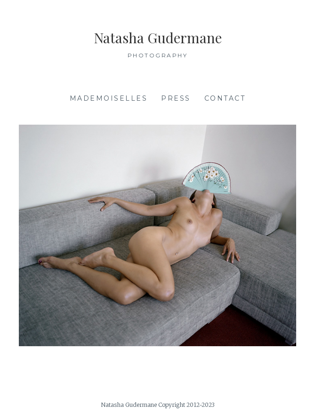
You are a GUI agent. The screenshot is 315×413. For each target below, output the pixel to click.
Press (176, 98)
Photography (158, 55)
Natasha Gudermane (158, 37)
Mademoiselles (109, 98)
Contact (225, 98)
